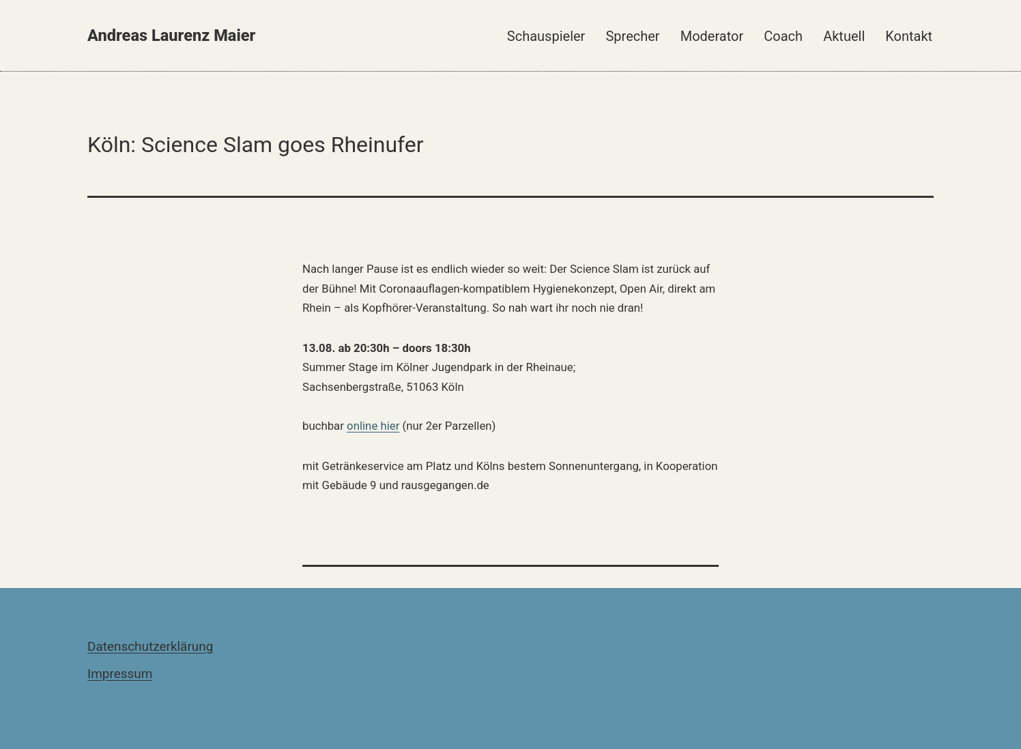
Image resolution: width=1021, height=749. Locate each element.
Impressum (119, 673)
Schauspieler (546, 36)
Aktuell (844, 36)
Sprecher (632, 36)
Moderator (712, 36)
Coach (783, 36)
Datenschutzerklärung (150, 646)
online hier (373, 425)
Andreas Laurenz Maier (171, 35)
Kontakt (908, 36)
